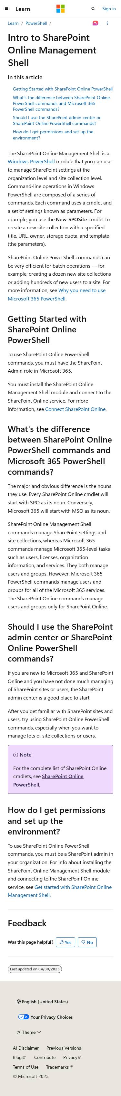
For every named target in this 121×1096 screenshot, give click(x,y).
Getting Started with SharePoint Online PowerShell (63, 89)
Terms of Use (25, 1067)
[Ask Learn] (95, 23)
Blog (17, 1057)
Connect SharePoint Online (75, 408)
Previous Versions (63, 1048)
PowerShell (36, 23)
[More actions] (107, 23)
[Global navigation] (6, 8)
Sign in (109, 8)
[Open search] (93, 8)
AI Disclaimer (26, 1048)
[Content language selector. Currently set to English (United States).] (42, 1001)
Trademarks (57, 1067)
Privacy (70, 1057)
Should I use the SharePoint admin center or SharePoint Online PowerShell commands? (57, 120)
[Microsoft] (60, 9)
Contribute (44, 1057)
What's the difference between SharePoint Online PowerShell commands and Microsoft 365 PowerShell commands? (61, 103)
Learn (13, 23)
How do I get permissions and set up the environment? (53, 134)
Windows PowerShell (31, 161)
